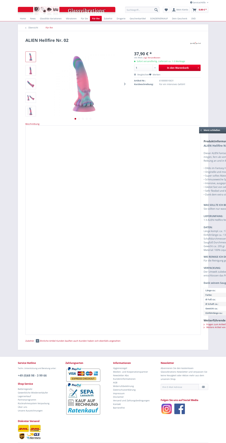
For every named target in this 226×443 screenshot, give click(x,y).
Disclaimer (118, 387)
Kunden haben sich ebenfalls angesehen (99, 331)
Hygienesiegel (120, 358)
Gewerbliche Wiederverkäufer (33, 383)
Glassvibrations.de (107, 438)
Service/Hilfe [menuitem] (198, 2)
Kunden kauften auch (67, 331)
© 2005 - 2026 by (92, 438)
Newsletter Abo (121, 365)
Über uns (22, 397)
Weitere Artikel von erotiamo (46, 319)
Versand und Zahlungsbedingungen (131, 390)
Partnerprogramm (27, 390)
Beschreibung (32, 123)
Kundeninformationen (124, 369)
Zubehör (32, 331)
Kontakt (117, 394)
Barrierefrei (119, 398)
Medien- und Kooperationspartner (130, 362)
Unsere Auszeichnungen (30, 401)
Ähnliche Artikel (48, 331)
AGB (115, 372)
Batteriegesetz (25, 379)
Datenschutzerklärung (124, 380)
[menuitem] (142, 10)
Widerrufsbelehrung (123, 376)
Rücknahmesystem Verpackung (33, 393)
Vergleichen (141, 74)
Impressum (119, 383)
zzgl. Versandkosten (151, 57)
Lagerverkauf (24, 386)
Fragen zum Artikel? (41, 316)
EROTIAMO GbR (134, 438)
